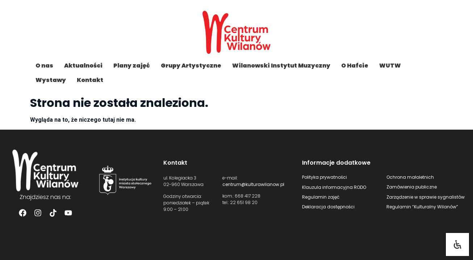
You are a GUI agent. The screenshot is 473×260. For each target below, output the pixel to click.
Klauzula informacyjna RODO (334, 187)
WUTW (390, 65)
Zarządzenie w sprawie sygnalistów (425, 197)
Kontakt (90, 80)
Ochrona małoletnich (410, 177)
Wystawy (50, 80)
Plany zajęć (131, 65)
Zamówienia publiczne (411, 187)
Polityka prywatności (324, 177)
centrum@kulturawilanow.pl (253, 184)
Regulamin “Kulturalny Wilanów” (422, 207)
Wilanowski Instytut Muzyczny (281, 65)
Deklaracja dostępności (328, 207)
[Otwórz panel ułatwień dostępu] (457, 244)
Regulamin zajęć (320, 197)
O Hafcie (354, 65)
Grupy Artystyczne (191, 65)
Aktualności (83, 65)
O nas (44, 65)
